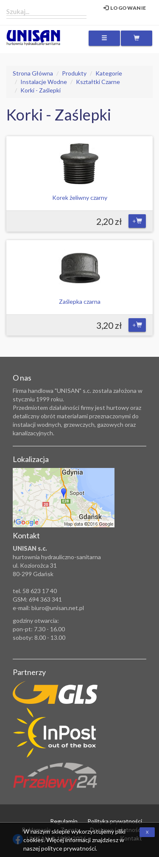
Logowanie (124, 8)
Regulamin (64, 821)
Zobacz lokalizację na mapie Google (63, 497)
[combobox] (46, 11)
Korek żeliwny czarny (79, 197)
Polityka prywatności (114, 821)
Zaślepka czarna (79, 301)
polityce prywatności (68, 848)
